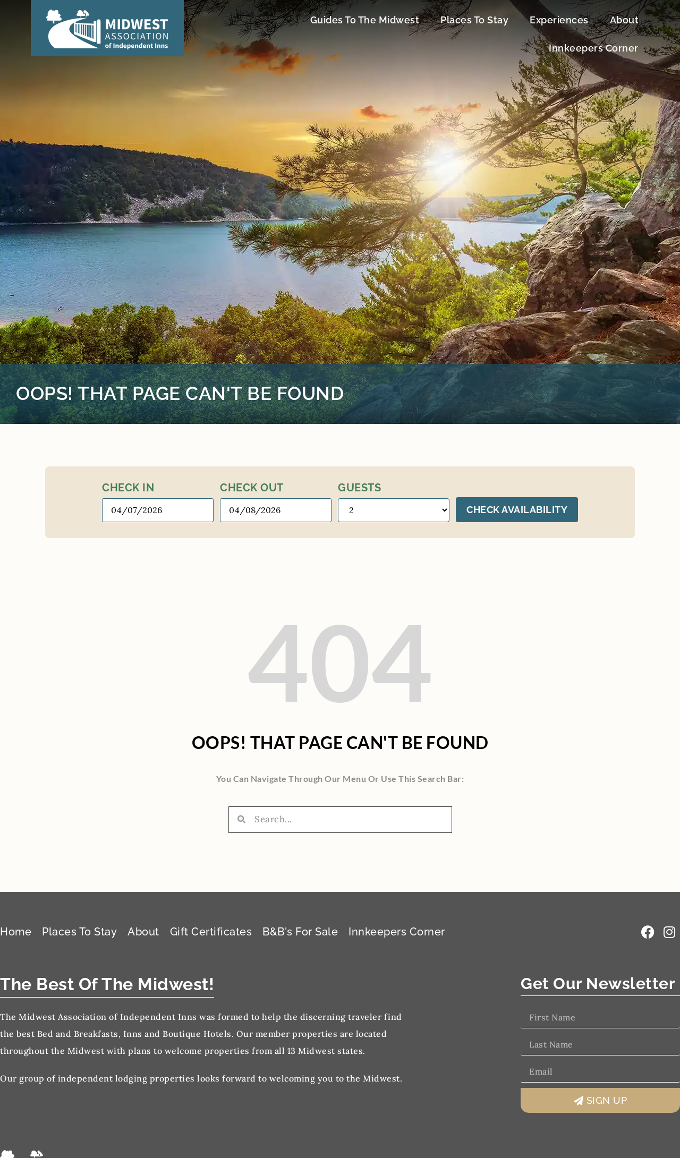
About (624, 19)
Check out (252, 487)
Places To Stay (474, 19)
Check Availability (516, 509)
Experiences (559, 19)
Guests (359, 487)
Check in (128, 487)
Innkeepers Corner (594, 48)
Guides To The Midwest (365, 19)
